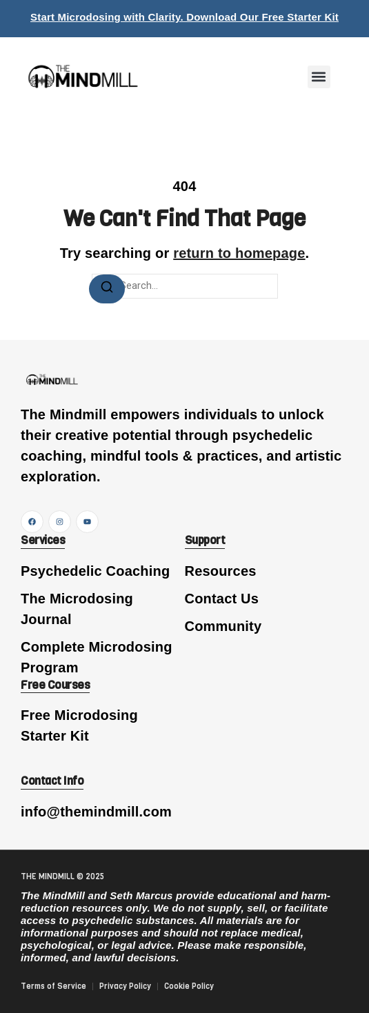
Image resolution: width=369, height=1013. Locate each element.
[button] (319, 77)
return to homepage (239, 253)
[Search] (107, 288)
